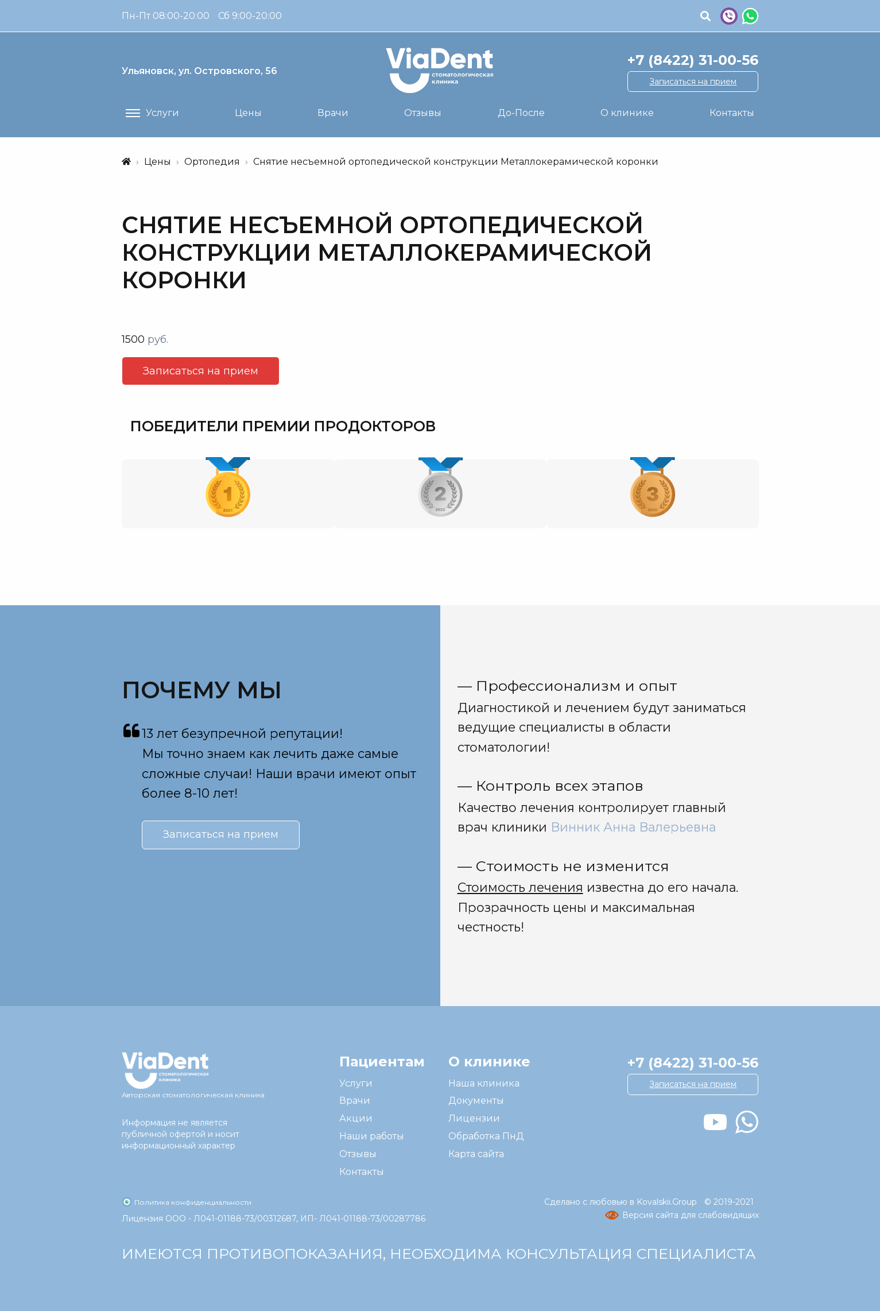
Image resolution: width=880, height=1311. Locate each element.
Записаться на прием (692, 81)
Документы (476, 1100)
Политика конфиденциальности (192, 1202)
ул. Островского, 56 (199, 70)
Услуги (356, 1083)
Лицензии (474, 1118)
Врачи (354, 1100)
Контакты (361, 1171)
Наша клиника (484, 1083)
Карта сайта (476, 1153)
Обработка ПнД (486, 1136)
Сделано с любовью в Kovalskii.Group (621, 1202)
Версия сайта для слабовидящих (690, 1215)
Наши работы (371, 1136)
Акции (356, 1118)
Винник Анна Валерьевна (633, 826)
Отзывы (358, 1153)
